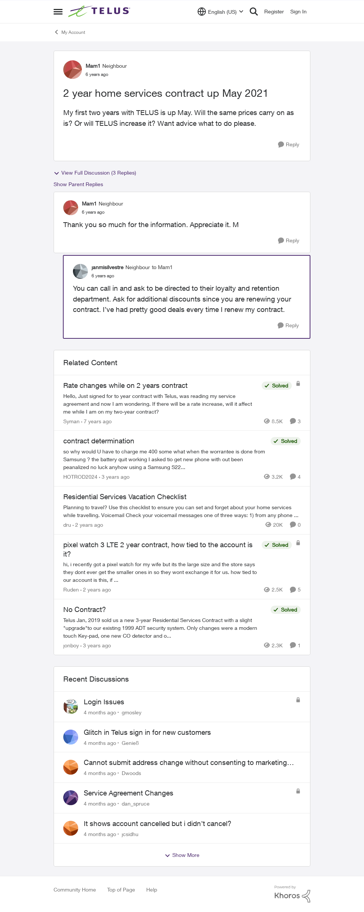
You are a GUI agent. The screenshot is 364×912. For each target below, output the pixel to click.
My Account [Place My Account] (69, 32)
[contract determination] (165, 459)
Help (151, 889)
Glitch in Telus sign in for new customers (147, 732)
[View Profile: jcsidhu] (70, 828)
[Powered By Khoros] (292, 894)
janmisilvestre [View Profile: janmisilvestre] (108, 267)
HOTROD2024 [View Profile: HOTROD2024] (80, 476)
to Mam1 (162, 267)
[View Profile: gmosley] (70, 706)
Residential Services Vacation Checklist (124, 496)
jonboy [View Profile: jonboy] (71, 645)
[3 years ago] (114, 477)
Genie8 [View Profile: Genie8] (130, 742)
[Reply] (289, 145)
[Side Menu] (58, 11)
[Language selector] (220, 11)
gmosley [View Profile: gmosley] (131, 712)
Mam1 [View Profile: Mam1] (93, 66)
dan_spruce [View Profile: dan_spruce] (136, 803)
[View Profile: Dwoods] (70, 767)
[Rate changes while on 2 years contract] (160, 403)
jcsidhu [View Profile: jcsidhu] (130, 833)
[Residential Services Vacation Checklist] (182, 511)
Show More (182, 855)
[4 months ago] (100, 712)
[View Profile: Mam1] (72, 69)
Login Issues (104, 702)
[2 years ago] (88, 525)
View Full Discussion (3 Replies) (95, 172)
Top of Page (121, 889)
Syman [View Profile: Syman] (71, 421)
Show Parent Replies (78, 184)
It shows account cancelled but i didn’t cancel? (158, 823)
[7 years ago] (96, 421)
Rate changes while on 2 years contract (125, 385)
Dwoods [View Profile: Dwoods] (131, 773)
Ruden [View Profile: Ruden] (71, 589)
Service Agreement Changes (128, 793)
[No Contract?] (165, 628)
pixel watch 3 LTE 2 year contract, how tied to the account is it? (158, 549)
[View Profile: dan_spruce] (70, 797)
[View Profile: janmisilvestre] (80, 271)
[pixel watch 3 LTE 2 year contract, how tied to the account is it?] (160, 572)
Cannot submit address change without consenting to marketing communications (185, 762)
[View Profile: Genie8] (70, 737)
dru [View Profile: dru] (67, 525)
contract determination (98, 441)
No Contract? (84, 609)
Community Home (75, 889)
